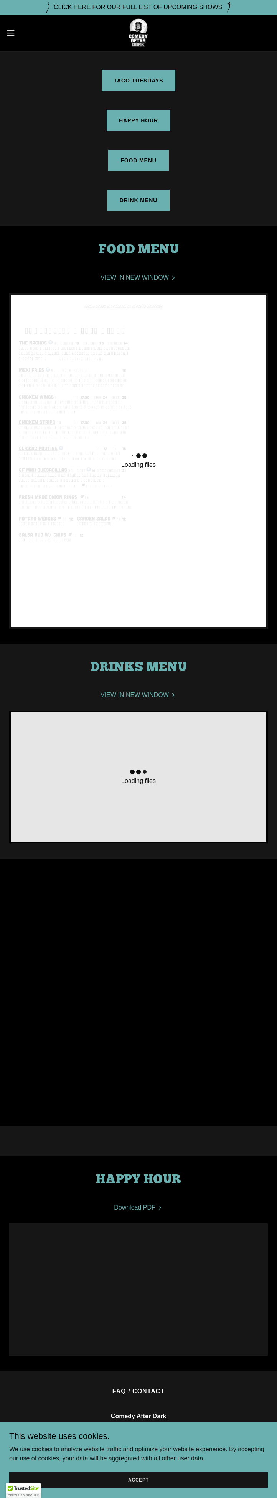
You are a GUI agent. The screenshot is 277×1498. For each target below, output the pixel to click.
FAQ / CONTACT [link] (138, 1391)
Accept (138, 1479)
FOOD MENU (138, 160)
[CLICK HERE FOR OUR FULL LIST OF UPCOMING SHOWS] (138, 7)
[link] (138, 33)
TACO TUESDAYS (138, 80)
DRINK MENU (138, 200)
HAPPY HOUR (138, 120)
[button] (23, 33)
